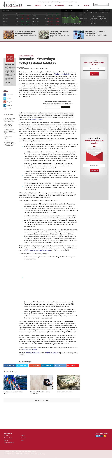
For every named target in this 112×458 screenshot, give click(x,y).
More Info (7, 82)
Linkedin (8, 105)
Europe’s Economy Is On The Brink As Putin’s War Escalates (9, 120)
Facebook (8, 95)
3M (68, 10)
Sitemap (23, 438)
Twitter (7, 98)
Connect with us (102, 433)
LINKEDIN (46, 365)
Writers (86, 5)
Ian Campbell (25, 69)
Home (29, 5)
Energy (6, 440)
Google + (8, 102)
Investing (48, 5)
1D (63, 10)
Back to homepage (25, 362)
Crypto (70, 5)
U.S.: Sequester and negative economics (38, 250)
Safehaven (8, 433)
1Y (71, 10)
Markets (38, 5)
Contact (23, 435)
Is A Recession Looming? (8, 137)
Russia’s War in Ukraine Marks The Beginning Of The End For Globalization (10, 143)
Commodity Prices (7, 10)
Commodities (59, 5)
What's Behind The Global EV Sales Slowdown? (95, 32)
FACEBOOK (9, 365)
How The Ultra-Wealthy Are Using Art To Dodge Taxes (25, 32)
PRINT (71, 365)
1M (66, 10)
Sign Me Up (94, 74)
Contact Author (8, 84)
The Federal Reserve (51, 353)
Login (22, 440)
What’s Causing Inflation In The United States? (8, 125)
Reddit (7, 109)
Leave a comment (42, 400)
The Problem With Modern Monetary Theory (59, 32)
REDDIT (59, 365)
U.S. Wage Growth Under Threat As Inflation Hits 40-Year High (9, 132)
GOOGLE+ (34, 365)
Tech (78, 5)
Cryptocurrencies (9, 442)
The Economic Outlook (61, 74)
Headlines (86, 10)
